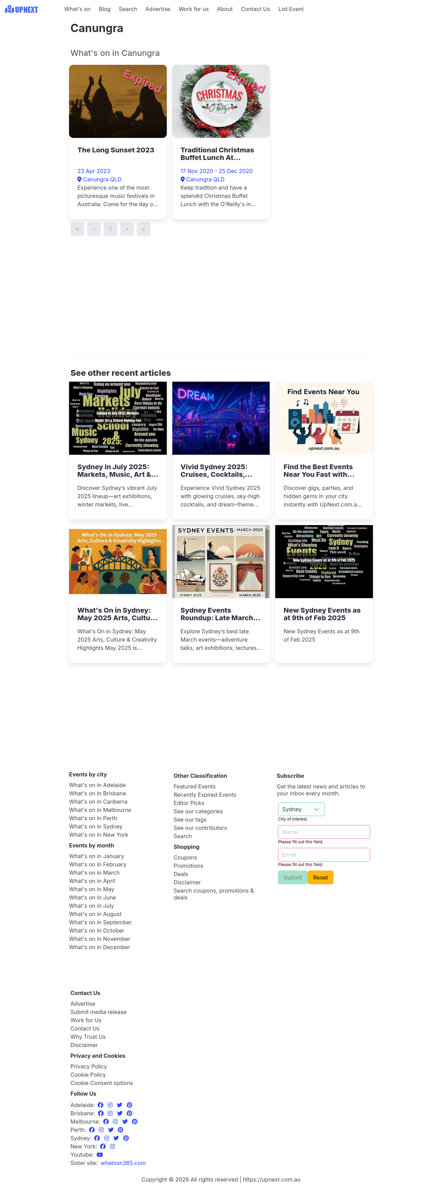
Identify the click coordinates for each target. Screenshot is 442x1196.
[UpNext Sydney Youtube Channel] (99, 1154)
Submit (293, 877)
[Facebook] (101, 1105)
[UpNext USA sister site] (123, 1163)
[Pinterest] (129, 1105)
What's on (77, 9)
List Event (291, 9)
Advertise (157, 9)
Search (128, 9)
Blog (104, 9)
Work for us (194, 9)
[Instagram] (111, 1105)
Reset (320, 877)
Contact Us (255, 9)
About (225, 9)
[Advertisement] (31, 61)
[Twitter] (120, 1105)
